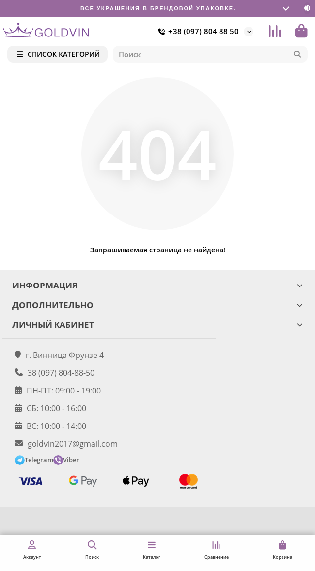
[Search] (210, 54)
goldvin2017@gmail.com (73, 443)
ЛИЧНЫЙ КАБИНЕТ (157, 324)
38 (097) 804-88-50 (61, 372)
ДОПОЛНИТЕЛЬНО (157, 305)
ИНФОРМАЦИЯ (157, 285)
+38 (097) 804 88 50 (197, 31)
